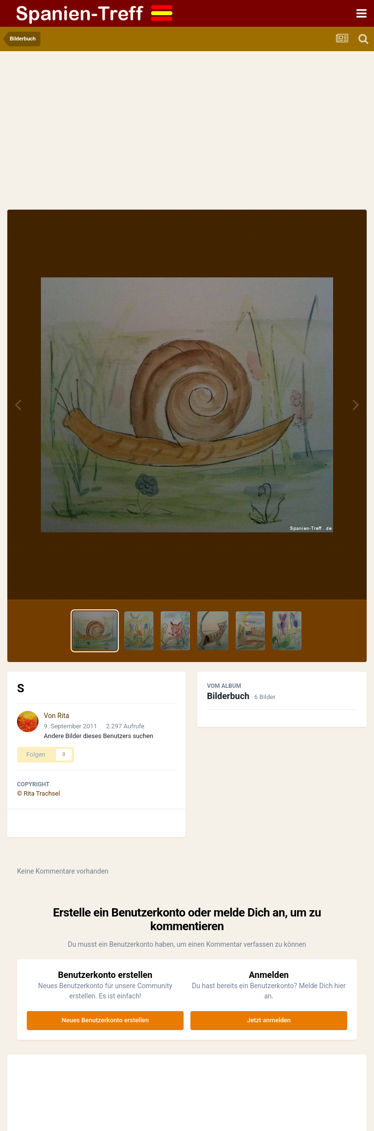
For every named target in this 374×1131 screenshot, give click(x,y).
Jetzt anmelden (269, 1020)
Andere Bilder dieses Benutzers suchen (98, 736)
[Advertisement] (187, 136)
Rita (63, 716)
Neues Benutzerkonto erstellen (105, 1020)
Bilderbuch (228, 696)
